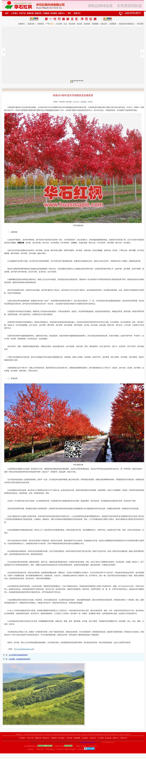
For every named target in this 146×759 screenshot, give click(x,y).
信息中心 (61, 13)
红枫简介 (21, 24)
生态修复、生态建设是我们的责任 (19, 659)
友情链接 (18, 734)
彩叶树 (11, 279)
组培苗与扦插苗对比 (126, 24)
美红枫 (36, 734)
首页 (6, 13)
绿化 (67, 107)
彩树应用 (38, 13)
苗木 (17, 107)
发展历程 (31, 24)
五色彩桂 (87, 24)
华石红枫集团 (97, 734)
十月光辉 (58, 24)
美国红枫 (30, 13)
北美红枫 (55, 734)
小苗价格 (69, 738)
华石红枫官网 (112, 734)
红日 (52, 24)
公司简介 (14, 13)
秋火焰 (79, 24)
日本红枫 (104, 734)
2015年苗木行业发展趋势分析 (18, 655)
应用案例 (113, 24)
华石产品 (22, 13)
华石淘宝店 (48, 734)
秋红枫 (31, 734)
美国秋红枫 (61, 734)
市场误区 (40, 24)
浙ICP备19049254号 (88, 742)
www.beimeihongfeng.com (24, 649)
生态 (82, 501)
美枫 (73, 243)
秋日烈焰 (72, 24)
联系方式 (77, 13)
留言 (69, 13)
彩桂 (14, 243)
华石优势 (140, 24)
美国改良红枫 (70, 734)
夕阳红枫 (89, 734)
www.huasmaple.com (108, 742)
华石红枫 (77, 734)
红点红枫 (83, 734)
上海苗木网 (126, 734)
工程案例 (46, 13)
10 (72, 82)
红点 (65, 24)
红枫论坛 (41, 734)
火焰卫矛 (103, 24)
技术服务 (53, 13)
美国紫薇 (95, 24)
